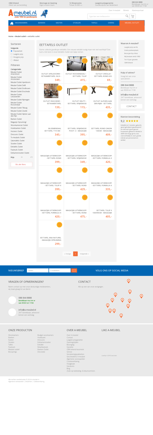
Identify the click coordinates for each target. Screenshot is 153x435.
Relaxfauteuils (43, 386)
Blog (68, 408)
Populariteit (16, 57)
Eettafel (40, 384)
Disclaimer (28, 421)
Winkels (126, 11)
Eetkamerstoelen (44, 381)
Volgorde (14, 54)
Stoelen (79, 28)
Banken (45, 28)
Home (10, 42)
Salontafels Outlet (18, 146)
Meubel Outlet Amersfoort (16, 79)
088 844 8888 (127, 90)
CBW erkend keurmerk (75, 389)
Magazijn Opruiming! (18, 128)
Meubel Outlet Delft (18, 91)
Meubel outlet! (131, 28)
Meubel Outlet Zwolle (19, 117)
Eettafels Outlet (17, 152)
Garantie (70, 386)
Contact (131, 112)
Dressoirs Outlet (17, 140)
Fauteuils (11, 386)
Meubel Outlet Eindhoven (20, 94)
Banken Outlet (16, 125)
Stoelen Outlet (16, 149)
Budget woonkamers (46, 374)
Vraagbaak (71, 403)
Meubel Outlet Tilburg (19, 114)
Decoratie (41, 391)
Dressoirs (41, 379)
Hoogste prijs (17, 63)
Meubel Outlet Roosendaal (16, 109)
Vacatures (70, 405)
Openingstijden (72, 381)
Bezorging (70, 384)
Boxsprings (12, 391)
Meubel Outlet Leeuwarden (16, 101)
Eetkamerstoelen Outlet (20, 159)
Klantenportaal (137, 11)
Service (69, 391)
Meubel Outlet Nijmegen (20, 105)
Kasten (62, 28)
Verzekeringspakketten (75, 393)
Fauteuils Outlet (17, 156)
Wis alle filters (20, 170)
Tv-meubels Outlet (18, 143)
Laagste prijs (17, 60)
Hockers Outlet (16, 137)
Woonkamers (26, 28)
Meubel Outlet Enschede (20, 97)
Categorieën (16, 75)
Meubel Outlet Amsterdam (16, 84)
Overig (111, 28)
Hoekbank (41, 377)
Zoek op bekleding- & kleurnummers (81, 410)
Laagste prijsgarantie (75, 379)
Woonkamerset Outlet (19, 131)
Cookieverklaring (73, 401)
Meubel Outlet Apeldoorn (20, 88)
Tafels (95, 28)
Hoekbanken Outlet (18, 134)
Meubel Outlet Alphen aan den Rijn (21, 121)
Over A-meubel (114, 11)
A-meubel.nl (35, 419)
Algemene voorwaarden (76, 398)
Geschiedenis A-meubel (76, 396)
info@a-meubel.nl (129, 100)
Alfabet (15, 66)
